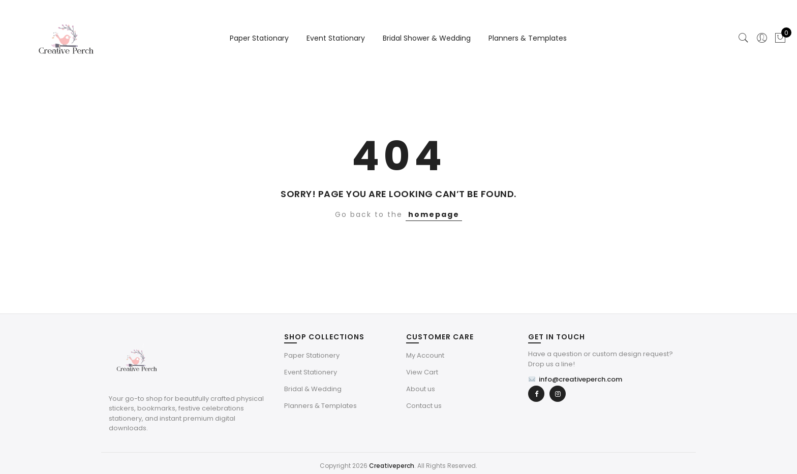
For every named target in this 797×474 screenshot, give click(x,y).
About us (420, 389)
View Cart (422, 372)
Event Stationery (310, 372)
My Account (425, 355)
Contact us (424, 405)
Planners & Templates (527, 38)
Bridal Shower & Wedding (427, 38)
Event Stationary (335, 38)
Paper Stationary (259, 38)
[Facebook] (536, 394)
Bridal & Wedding (313, 389)
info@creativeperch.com (575, 380)
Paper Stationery (312, 355)
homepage (433, 214)
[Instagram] (557, 394)
